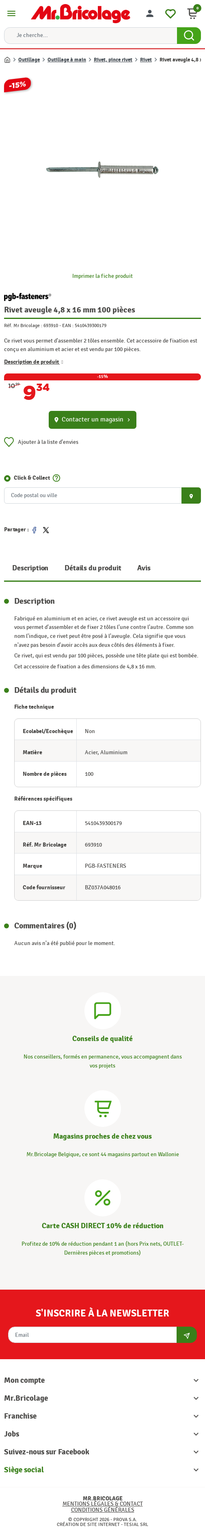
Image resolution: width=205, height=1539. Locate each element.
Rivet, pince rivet (113, 60)
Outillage (29, 60)
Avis (143, 568)
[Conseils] (103, 1009)
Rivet (146, 60)
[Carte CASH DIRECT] (103, 1196)
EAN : (67, 325)
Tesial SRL (136, 1524)
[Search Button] (189, 35)
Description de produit (33, 361)
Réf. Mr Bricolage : (23, 325)
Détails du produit (93, 568)
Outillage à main (66, 60)
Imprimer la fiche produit (102, 276)
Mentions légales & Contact (103, 1503)
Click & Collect (32, 477)
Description (30, 568)
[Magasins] (103, 1107)
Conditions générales (102, 1509)
